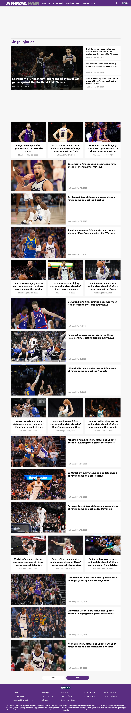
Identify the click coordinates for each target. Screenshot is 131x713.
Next (78, 678)
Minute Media (17, 705)
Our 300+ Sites (90, 692)
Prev (53, 678)
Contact (64, 692)
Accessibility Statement (23, 700)
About (15, 692)
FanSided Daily (110, 692)
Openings (45, 692)
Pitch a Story (18, 696)
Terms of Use (66, 696)
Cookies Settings (68, 700)
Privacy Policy (47, 696)
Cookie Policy (89, 696)
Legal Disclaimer (111, 696)
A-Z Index (45, 700)
